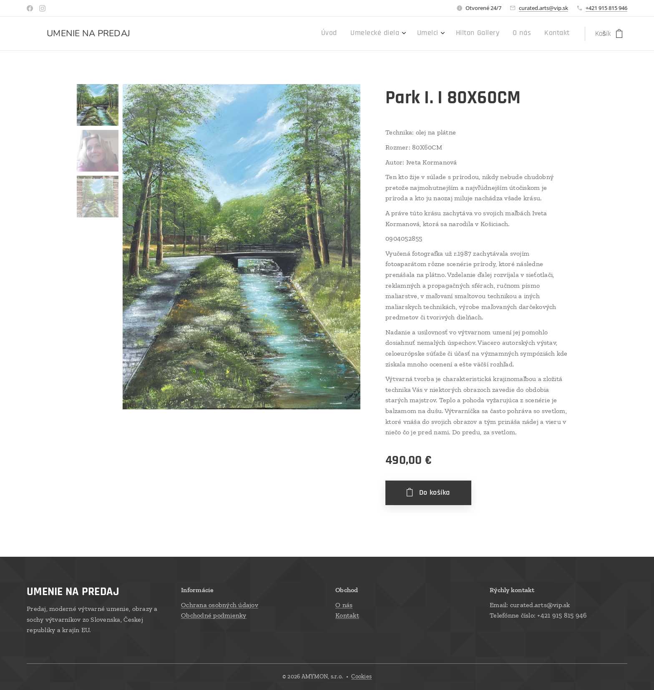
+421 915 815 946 (606, 8)
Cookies (361, 676)
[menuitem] (491, 33)
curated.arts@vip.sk (543, 8)
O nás (343, 604)
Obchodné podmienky (214, 615)
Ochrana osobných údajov (219, 604)
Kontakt (347, 615)
